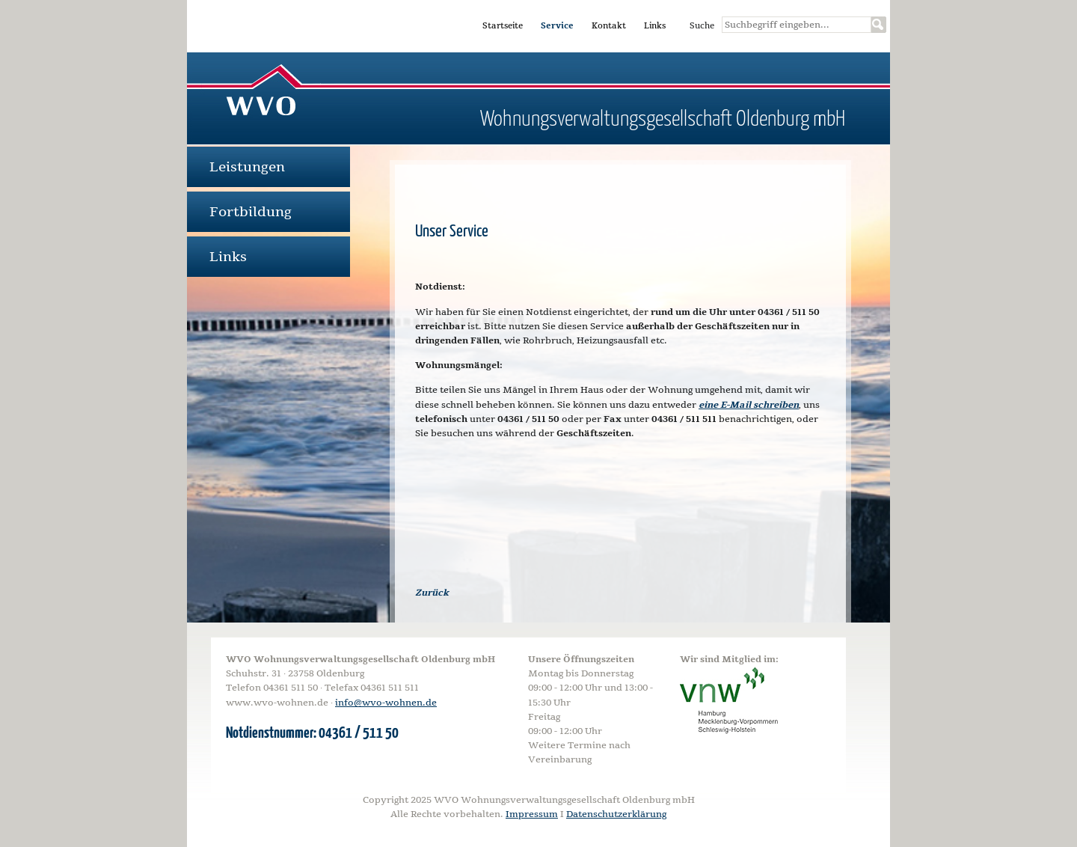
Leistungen (247, 167)
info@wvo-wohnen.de (386, 703)
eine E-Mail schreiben (749, 405)
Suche (702, 25)
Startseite (502, 25)
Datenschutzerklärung (616, 814)
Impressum (532, 814)
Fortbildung (250, 212)
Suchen (878, 24)
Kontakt (609, 25)
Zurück (432, 593)
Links (655, 25)
